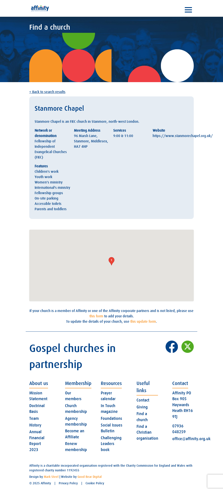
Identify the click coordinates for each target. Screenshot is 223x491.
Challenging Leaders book (111, 444)
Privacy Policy (68, 483)
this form (96, 316)
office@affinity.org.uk (191, 439)
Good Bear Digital (90, 477)
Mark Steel (51, 477)
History (35, 425)
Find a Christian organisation (147, 432)
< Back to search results (47, 92)
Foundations (111, 418)
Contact (143, 400)
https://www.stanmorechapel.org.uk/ (183, 136)
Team (34, 418)
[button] (111, 261)
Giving (142, 407)
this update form (143, 322)
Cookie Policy (95, 483)
